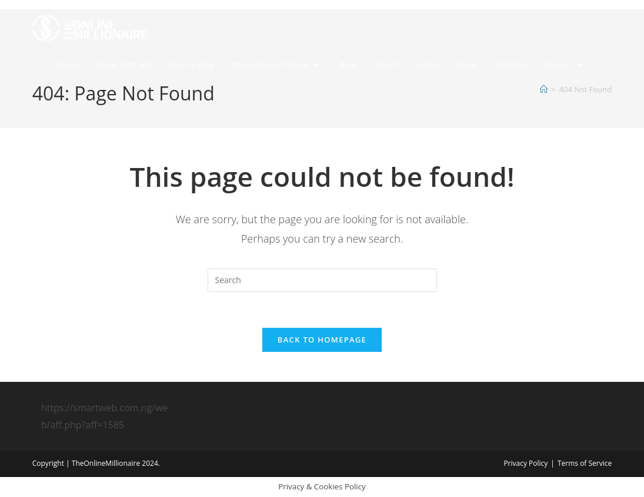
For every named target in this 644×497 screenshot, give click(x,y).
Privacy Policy (525, 463)
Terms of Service (585, 463)
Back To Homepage (322, 339)
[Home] (544, 89)
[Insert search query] (322, 280)
